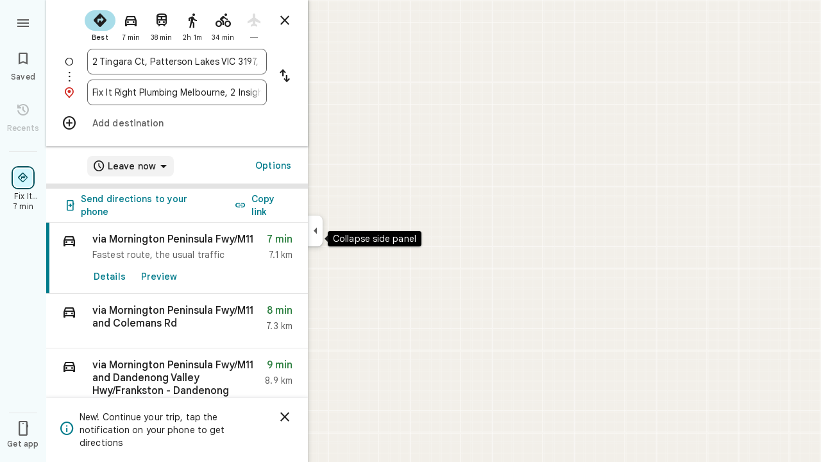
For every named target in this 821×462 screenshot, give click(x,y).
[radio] (100, 24)
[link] (177, 258)
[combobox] (177, 61)
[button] (177, 321)
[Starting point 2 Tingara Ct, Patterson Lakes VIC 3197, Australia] (177, 61)
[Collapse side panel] (315, 231)
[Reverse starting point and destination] (285, 77)
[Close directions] (284, 20)
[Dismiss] (284, 417)
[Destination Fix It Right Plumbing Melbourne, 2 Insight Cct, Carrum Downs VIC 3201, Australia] (177, 92)
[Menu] (23, 21)
